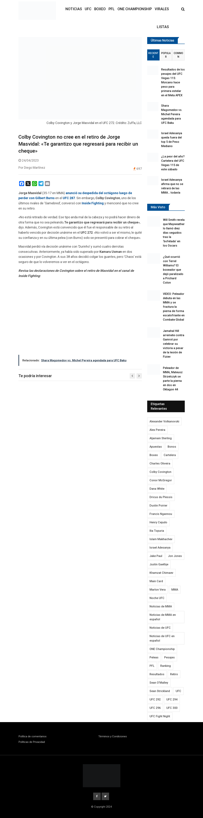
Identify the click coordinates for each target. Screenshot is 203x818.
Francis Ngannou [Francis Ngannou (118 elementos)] (161, 514)
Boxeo (100, 9)
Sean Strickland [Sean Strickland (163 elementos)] (160, 691)
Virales (162, 9)
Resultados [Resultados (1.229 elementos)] (157, 674)
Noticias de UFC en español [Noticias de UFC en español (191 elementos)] (162, 638)
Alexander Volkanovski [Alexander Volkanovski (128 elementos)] (164, 421)
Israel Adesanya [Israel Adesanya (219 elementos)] (160, 547)
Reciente (153, 55)
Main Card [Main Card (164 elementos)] (156, 581)
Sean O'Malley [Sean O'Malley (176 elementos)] (159, 682)
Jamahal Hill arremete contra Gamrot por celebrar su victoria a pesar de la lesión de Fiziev (173, 343)
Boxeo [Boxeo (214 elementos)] (154, 455)
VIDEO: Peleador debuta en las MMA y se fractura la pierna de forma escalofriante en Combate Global (174, 306)
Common (178, 55)
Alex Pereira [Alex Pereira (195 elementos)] (157, 430)
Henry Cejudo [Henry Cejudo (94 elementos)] (158, 522)
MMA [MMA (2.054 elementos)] (174, 589)
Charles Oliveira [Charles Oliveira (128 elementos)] (160, 463)
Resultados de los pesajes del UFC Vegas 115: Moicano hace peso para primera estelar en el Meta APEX (173, 82)
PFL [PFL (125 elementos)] (152, 666)
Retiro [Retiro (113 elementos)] (174, 674)
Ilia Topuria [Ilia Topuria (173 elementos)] (157, 530)
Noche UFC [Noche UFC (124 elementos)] (157, 598)
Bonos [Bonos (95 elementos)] (172, 446)
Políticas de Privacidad (32, 742)
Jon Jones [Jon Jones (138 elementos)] (175, 556)
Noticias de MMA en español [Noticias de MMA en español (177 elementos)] (163, 617)
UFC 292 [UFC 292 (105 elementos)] (155, 699)
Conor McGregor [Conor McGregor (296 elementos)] (161, 480)
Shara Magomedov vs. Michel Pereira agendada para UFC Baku (171, 114)
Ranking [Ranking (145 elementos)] (165, 666)
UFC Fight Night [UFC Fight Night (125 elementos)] (160, 716)
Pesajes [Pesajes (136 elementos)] (169, 657)
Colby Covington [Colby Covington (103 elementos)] (160, 472)
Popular (166, 55)
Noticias (73, 9)
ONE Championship (135, 9)
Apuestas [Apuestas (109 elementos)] (156, 446)
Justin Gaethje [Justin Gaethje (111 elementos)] (159, 564)
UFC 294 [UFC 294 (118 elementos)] (171, 699)
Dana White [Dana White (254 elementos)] (157, 488)
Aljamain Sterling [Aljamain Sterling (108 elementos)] (161, 438)
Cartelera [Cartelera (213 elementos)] (170, 455)
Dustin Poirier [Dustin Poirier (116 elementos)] (158, 505)
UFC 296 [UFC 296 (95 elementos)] (155, 708)
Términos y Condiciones (112, 736)
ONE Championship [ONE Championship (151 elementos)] (162, 649)
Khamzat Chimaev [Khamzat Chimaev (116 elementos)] (161, 572)
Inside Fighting (93, 203)
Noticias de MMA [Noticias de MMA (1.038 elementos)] (161, 606)
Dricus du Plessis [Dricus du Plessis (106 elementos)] (161, 497)
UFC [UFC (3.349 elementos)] (178, 691)
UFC (88, 9)
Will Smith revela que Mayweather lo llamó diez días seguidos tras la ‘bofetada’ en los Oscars (174, 232)
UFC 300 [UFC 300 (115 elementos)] (171, 708)
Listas (163, 27)
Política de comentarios (33, 736)
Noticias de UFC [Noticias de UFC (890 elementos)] (160, 627)
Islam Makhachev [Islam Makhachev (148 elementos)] (161, 539)
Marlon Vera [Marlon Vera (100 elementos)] (158, 589)
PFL (112, 9)
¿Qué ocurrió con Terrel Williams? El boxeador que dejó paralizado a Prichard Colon (173, 269)
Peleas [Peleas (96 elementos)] (154, 657)
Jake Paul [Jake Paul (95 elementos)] (156, 556)
